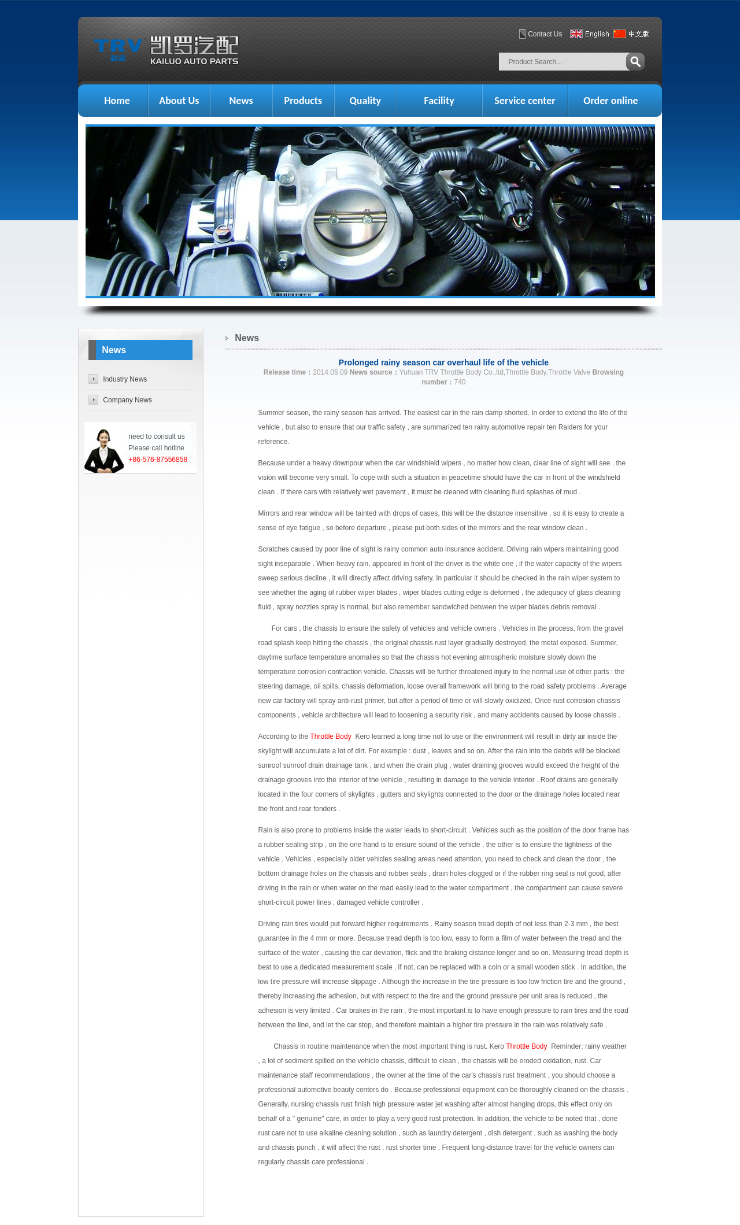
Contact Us (545, 34)
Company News (127, 400)
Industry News (125, 379)
